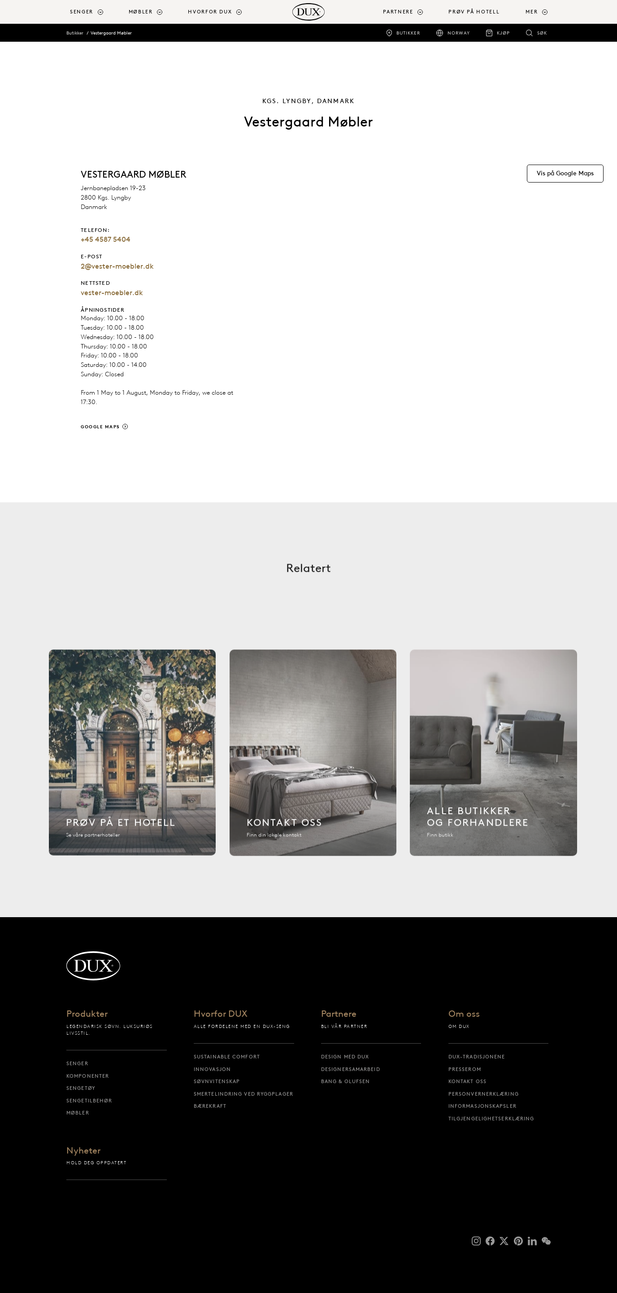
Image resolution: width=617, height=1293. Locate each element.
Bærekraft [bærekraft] (210, 1106)
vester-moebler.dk (112, 292)
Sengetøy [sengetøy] (81, 1088)
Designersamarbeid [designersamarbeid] (350, 1069)
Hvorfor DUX (221, 1014)
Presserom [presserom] (464, 1069)
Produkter (87, 1014)
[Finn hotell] (132, 756)
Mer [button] (532, 12)
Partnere (338, 1014)
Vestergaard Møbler (111, 33)
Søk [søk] (542, 33)
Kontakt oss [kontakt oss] (467, 1081)
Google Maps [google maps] (100, 427)
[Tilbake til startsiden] (308, 12)
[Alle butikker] (493, 756)
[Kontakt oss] (313, 756)
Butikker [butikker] (408, 33)
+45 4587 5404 (105, 239)
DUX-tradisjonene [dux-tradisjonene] (476, 1057)
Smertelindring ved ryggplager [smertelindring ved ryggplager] (243, 1094)
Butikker (74, 33)
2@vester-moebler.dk (117, 266)
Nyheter (83, 1151)
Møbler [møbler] (77, 1113)
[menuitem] (95, 12)
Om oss (464, 1014)
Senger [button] (81, 12)
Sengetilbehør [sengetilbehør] (89, 1100)
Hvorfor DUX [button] (210, 12)
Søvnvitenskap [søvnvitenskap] (217, 1081)
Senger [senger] (77, 1063)
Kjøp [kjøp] (503, 33)
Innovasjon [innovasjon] (212, 1069)
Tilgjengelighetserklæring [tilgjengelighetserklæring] (491, 1118)
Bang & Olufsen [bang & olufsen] (345, 1081)
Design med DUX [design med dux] (345, 1057)
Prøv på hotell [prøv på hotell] (474, 12)
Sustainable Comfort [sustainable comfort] (227, 1057)
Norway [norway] (459, 33)
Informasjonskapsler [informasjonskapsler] (482, 1106)
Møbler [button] (141, 12)
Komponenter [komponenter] (87, 1076)
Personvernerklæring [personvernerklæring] (483, 1094)
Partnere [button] (398, 12)
